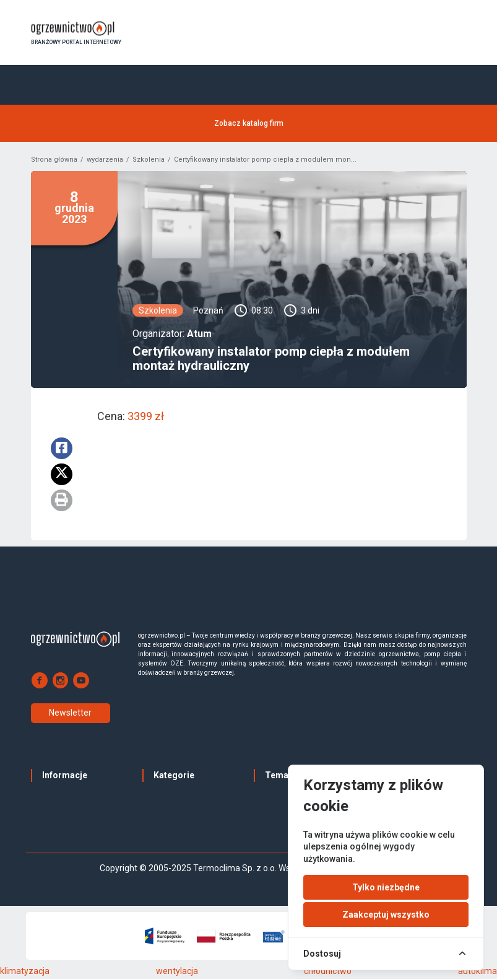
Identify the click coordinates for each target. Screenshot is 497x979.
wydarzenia (105, 162)
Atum (199, 336)
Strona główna (54, 162)
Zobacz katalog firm (248, 124)
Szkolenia (148, 162)
